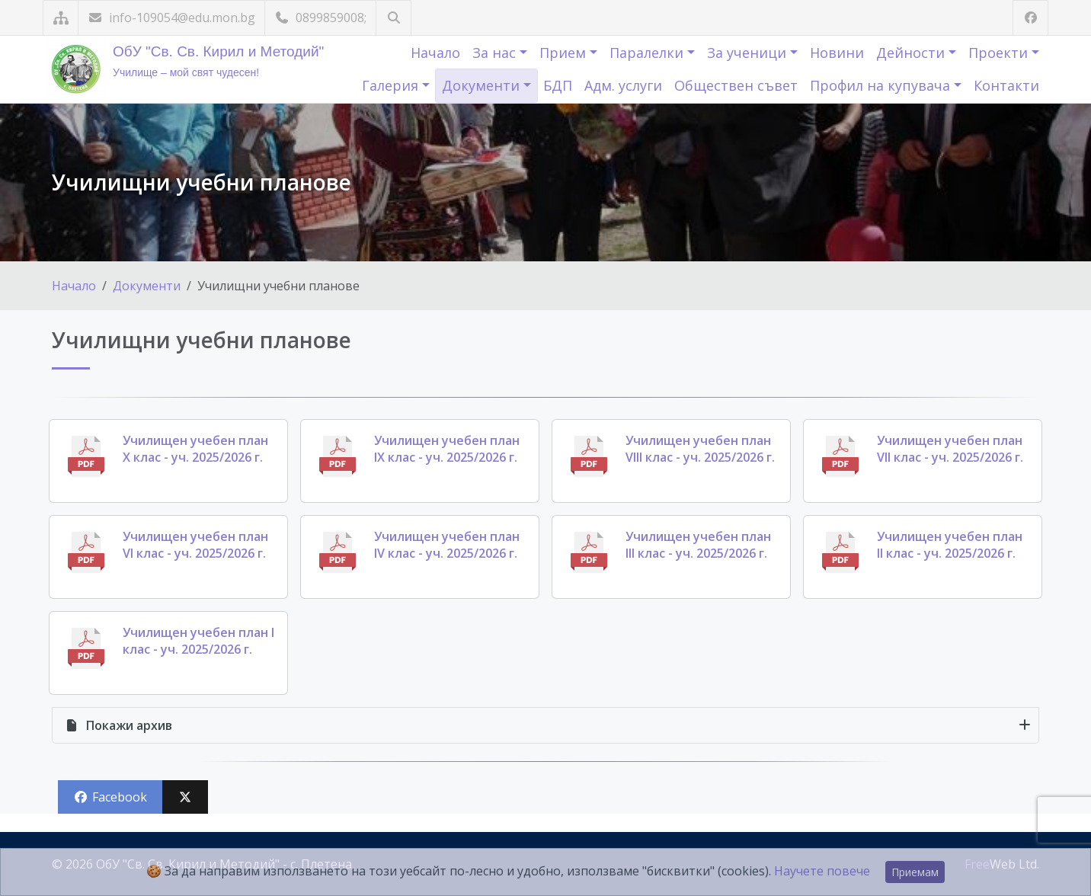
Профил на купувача (882, 85)
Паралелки (648, 52)
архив (118, 725)
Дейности (912, 52)
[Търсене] (393, 18)
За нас (496, 52)
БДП (557, 85)
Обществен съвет (736, 85)
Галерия (392, 85)
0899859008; (320, 17)
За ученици (748, 52)
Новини (837, 52)
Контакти (1006, 85)
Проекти (1000, 52)
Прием (564, 52)
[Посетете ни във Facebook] (1030, 18)
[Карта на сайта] (60, 18)
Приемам (915, 872)
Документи (482, 85)
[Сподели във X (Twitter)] (185, 797)
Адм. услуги (623, 85)
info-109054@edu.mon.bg (171, 17)
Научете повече (822, 870)
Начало (435, 52)
